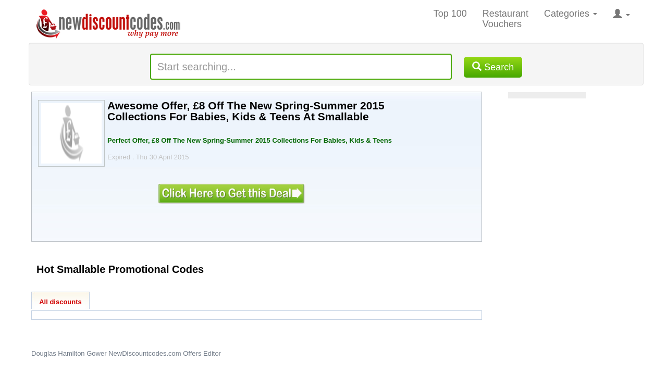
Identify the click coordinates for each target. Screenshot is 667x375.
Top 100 (450, 13)
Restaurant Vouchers (505, 18)
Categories (570, 13)
